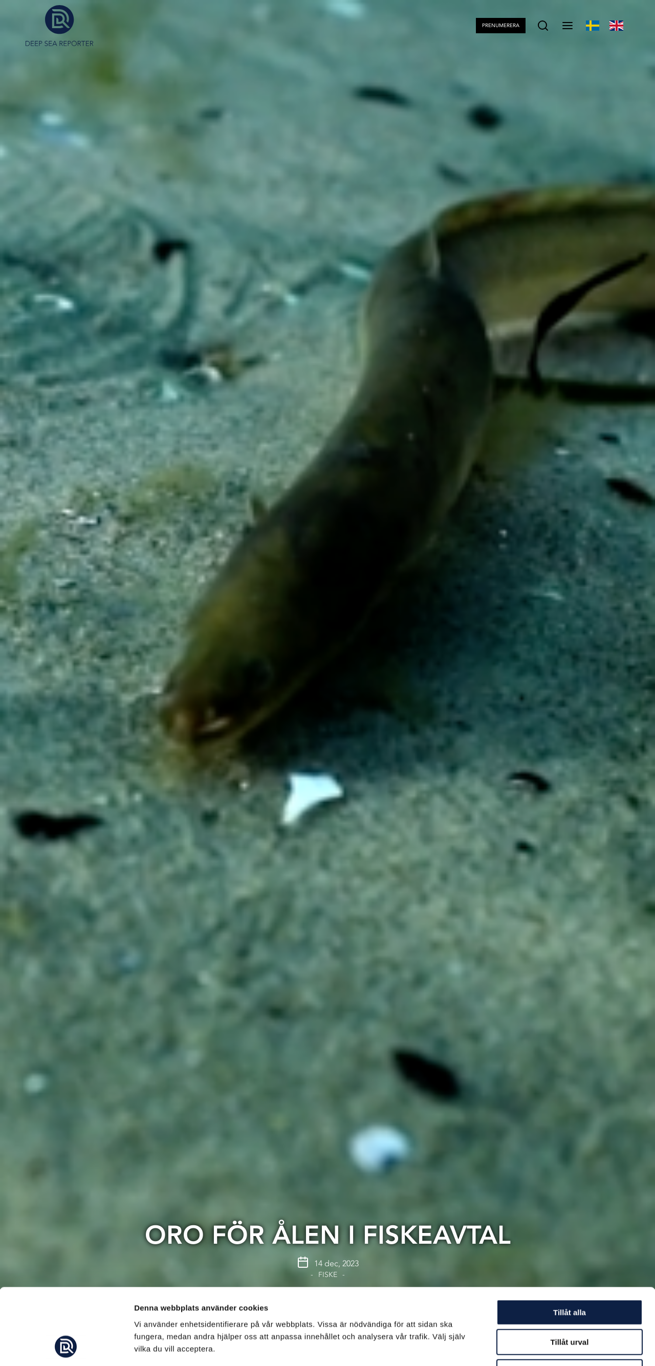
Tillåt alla (569, 1241)
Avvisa (569, 1300)
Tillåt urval (570, 1271)
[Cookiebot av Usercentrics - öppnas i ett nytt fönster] (66, 1346)
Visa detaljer (556, 1345)
